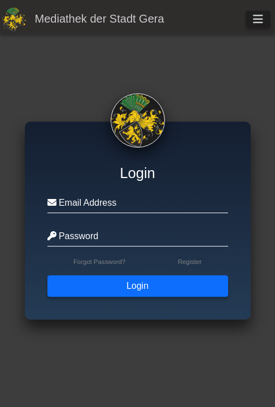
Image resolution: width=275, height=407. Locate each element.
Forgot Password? (99, 261)
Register (190, 261)
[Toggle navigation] (258, 19)
